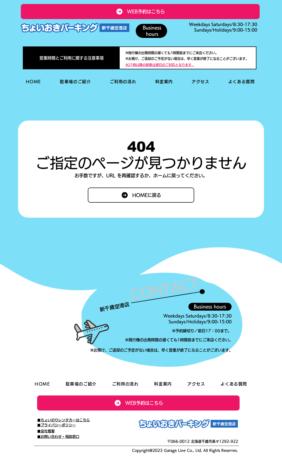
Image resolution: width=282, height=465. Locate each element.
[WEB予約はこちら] (140, 11)
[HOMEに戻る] (141, 195)
